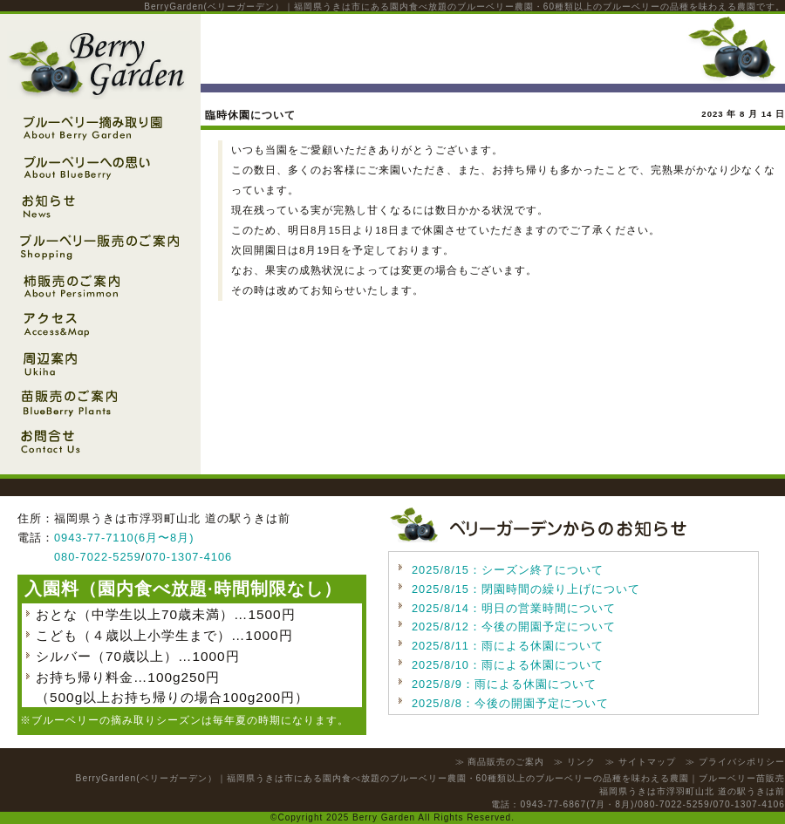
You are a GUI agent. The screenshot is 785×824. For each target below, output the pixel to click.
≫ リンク (575, 761)
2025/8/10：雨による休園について (508, 664)
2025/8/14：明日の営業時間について (514, 608)
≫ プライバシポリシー (735, 761)
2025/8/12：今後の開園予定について (514, 626)
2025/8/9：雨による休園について (504, 684)
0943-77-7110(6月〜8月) (124, 537)
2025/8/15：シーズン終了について (508, 569)
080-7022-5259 (97, 556)
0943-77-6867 (553, 804)
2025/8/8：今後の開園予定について (510, 703)
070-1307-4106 (188, 556)
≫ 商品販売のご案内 (500, 761)
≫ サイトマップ (640, 761)
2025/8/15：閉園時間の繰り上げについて (526, 589)
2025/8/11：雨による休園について (508, 645)
